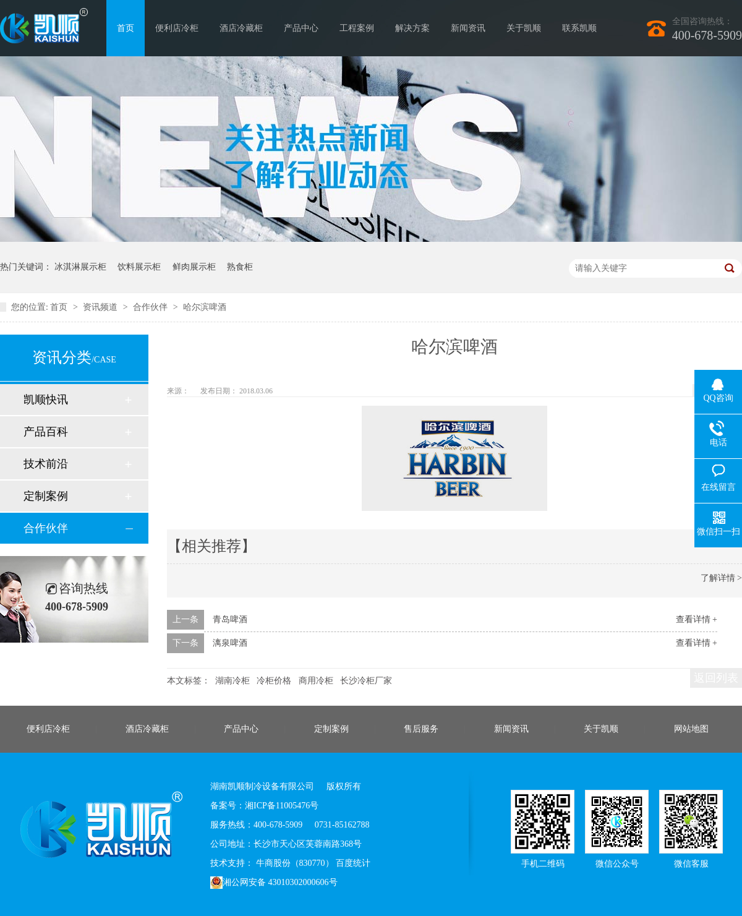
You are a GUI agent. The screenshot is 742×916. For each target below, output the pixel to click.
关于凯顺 (523, 28)
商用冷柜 (316, 680)
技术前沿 (45, 464)
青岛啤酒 (230, 619)
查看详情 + (696, 619)
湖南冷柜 (232, 680)
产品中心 (301, 28)
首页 (125, 28)
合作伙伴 (151, 307)
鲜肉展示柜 (194, 267)
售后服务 (421, 729)
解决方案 (412, 28)
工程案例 (356, 28)
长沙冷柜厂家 (366, 680)
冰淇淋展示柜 (80, 267)
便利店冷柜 (176, 28)
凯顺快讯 (45, 399)
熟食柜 (240, 267)
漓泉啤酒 (230, 643)
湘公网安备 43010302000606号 (274, 882)
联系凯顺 (579, 28)
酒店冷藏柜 (241, 28)
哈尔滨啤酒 (204, 307)
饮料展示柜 (139, 267)
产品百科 (45, 432)
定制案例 (45, 496)
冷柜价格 (274, 680)
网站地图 (691, 729)
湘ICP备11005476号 (281, 805)
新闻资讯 (468, 28)
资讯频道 (101, 307)
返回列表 (716, 678)
